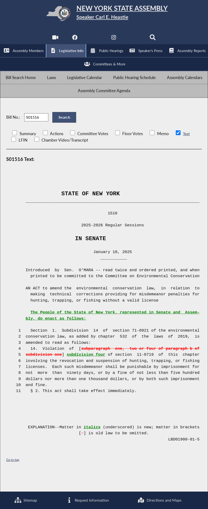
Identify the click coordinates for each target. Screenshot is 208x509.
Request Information (86, 499)
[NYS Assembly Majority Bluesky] (133, 40)
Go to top (12, 476)
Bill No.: (13, 130)
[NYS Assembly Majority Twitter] (94, 40)
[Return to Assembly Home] (104, 14)
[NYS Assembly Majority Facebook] (74, 40)
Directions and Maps (159, 499)
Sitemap (25, 499)
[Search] (153, 40)
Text (186, 149)
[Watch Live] (54, 40)
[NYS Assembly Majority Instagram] (113, 40)
